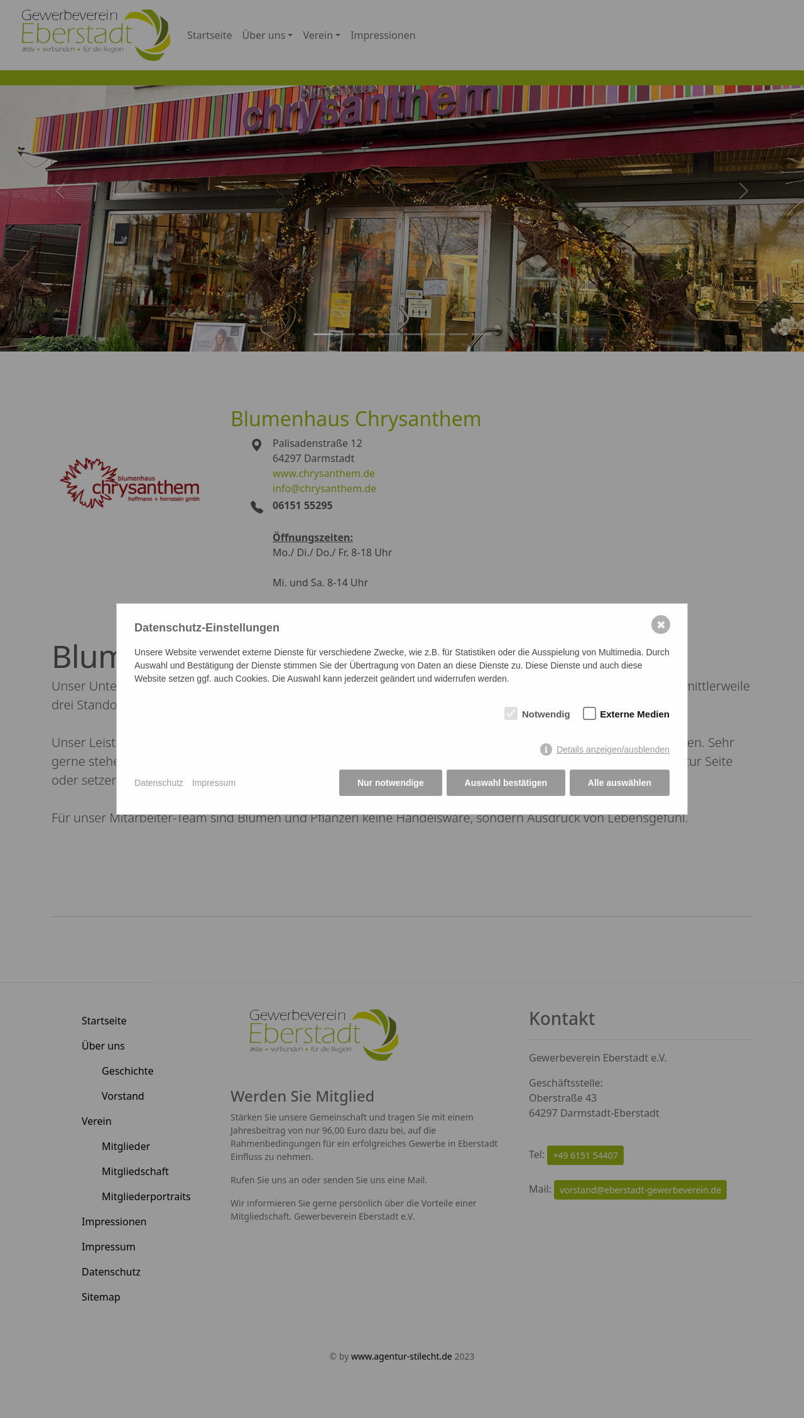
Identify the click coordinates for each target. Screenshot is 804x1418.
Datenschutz (158, 783)
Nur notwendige (390, 783)
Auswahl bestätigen (505, 783)
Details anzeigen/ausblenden (613, 750)
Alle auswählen (619, 783)
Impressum (214, 783)
